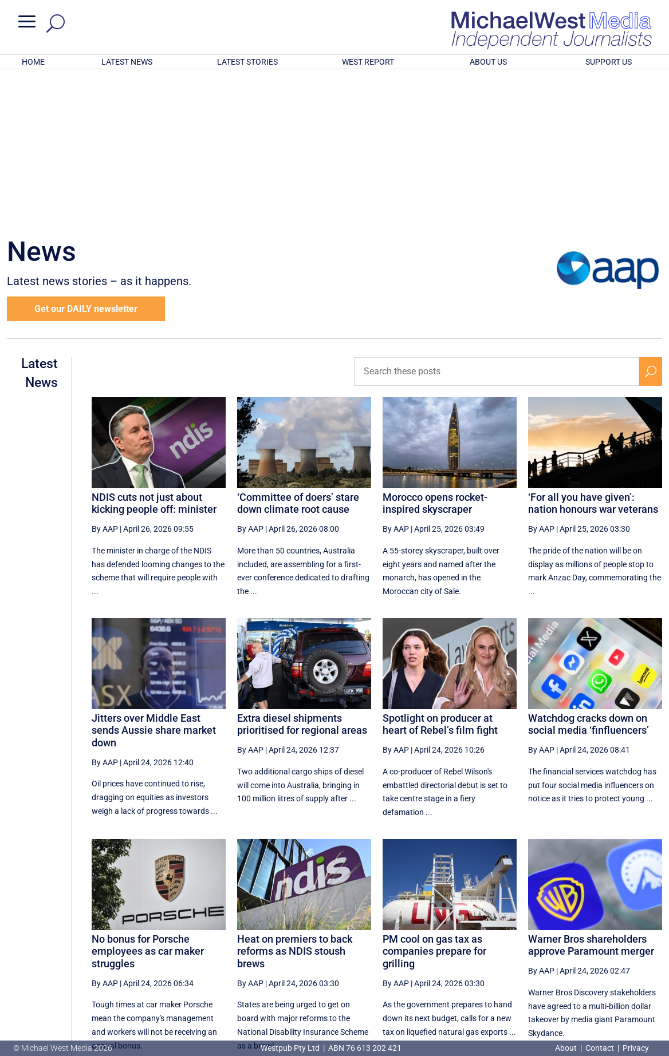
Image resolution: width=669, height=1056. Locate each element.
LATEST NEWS (126, 61)
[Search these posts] (496, 221)
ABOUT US (488, 61)
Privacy (636, 1048)
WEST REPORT (368, 61)
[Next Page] (624, 945)
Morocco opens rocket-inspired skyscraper (435, 353)
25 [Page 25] (452, 945)
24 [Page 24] (423, 945)
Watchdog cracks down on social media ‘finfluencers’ (588, 574)
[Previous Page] (397, 945)
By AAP (105, 378)
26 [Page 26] (481, 945)
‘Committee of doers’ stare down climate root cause (298, 353)
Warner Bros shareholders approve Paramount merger (591, 795)
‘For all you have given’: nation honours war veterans (593, 353)
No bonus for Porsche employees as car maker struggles (148, 801)
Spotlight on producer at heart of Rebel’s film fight (440, 574)
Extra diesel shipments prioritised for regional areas (302, 574)
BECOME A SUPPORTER (610, 984)
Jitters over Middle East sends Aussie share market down (154, 580)
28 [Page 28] (539, 945)
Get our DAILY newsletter (85, 158)
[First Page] (372, 945)
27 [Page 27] (510, 945)
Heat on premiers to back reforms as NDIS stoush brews (294, 801)
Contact (599, 1048)
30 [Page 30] (597, 945)
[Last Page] (649, 945)
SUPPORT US (608, 61)
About (567, 1048)
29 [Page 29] (568, 945)
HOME (33, 61)
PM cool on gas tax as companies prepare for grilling (434, 801)
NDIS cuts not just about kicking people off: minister (154, 353)
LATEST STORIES (247, 61)
